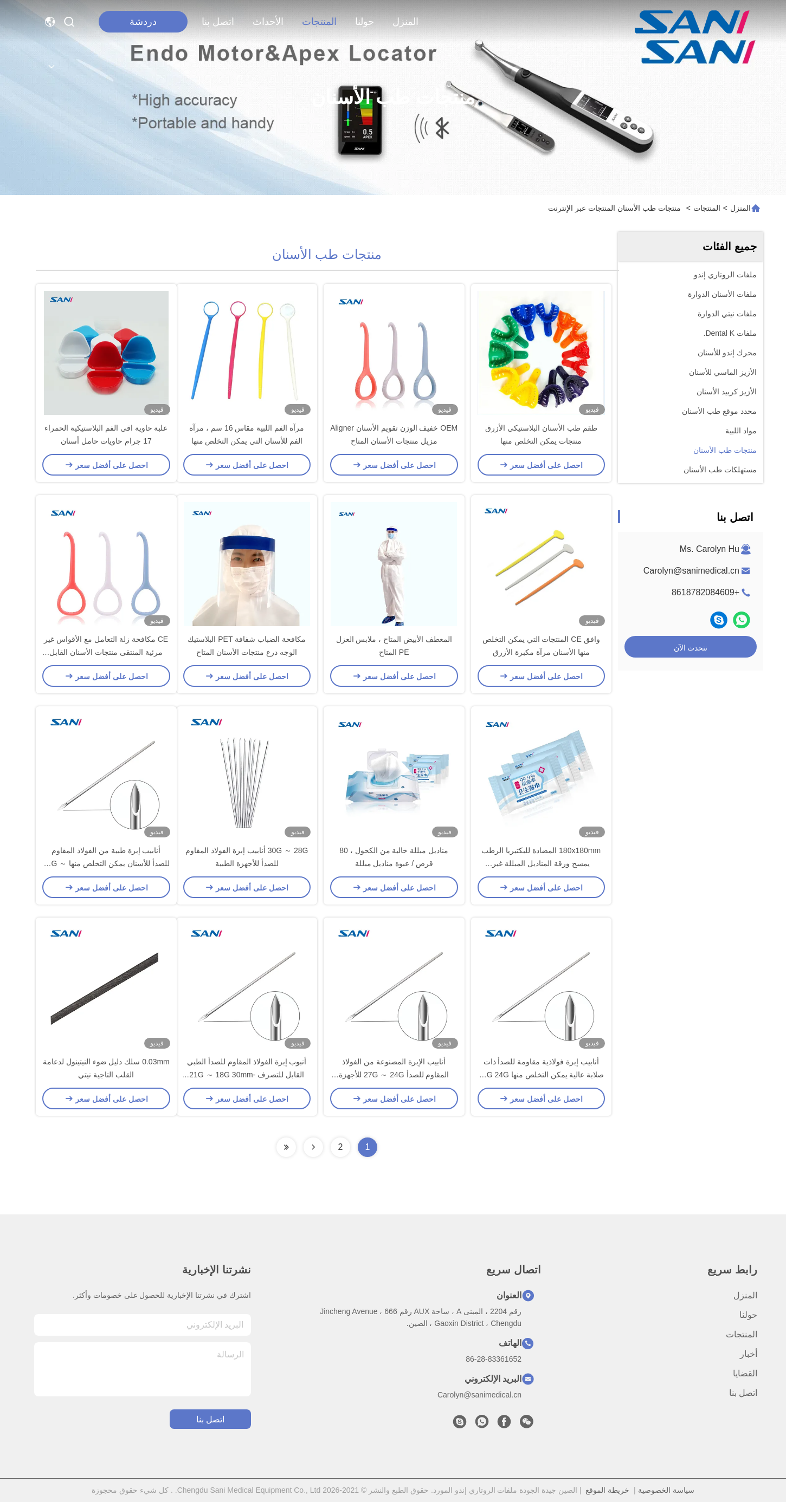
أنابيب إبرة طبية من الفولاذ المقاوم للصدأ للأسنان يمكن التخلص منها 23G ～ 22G (106, 863)
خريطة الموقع (607, 1490)
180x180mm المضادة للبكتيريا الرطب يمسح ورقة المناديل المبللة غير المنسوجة (541, 863)
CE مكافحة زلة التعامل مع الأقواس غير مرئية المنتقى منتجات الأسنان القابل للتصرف (106, 652)
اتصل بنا (218, 21)
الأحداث (268, 21)
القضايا (745, 1373)
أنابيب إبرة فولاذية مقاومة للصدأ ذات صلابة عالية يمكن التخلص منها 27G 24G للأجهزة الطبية (541, 1074)
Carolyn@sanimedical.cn (691, 570)
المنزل (405, 21)
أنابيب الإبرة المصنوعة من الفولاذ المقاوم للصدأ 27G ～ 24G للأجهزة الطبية (394, 1074)
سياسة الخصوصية (666, 1490)
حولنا (364, 21)
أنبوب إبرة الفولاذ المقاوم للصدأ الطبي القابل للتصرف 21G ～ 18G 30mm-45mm (246, 1074)
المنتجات (319, 21)
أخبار (748, 1353)
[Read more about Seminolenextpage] (313, 1147)
